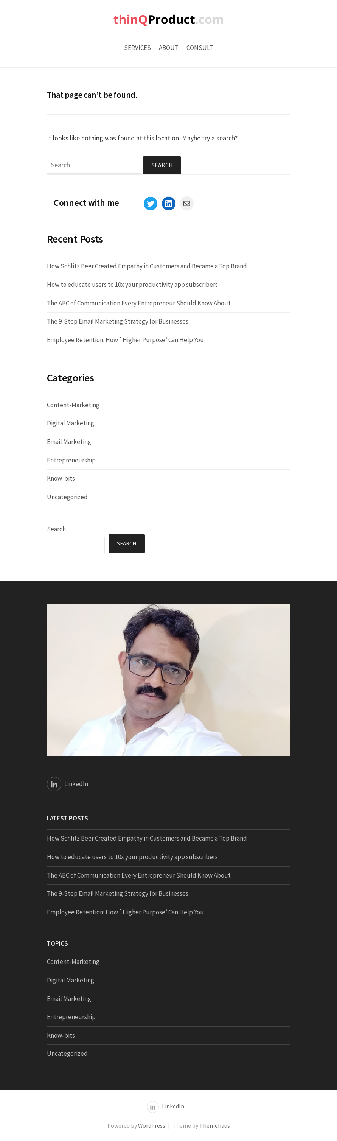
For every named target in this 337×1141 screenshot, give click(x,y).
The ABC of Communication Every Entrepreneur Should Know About (139, 303)
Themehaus (214, 1125)
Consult (199, 48)
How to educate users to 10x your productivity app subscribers (132, 284)
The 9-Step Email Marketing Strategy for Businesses (117, 322)
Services (137, 48)
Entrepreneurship (71, 460)
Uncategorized (67, 497)
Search (56, 529)
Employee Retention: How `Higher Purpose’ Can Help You (125, 340)
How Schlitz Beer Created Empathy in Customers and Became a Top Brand (147, 266)
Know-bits (61, 479)
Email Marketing (69, 441)
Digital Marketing (70, 423)
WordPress (151, 1125)
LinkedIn (76, 784)
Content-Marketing (73, 405)
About (169, 48)
